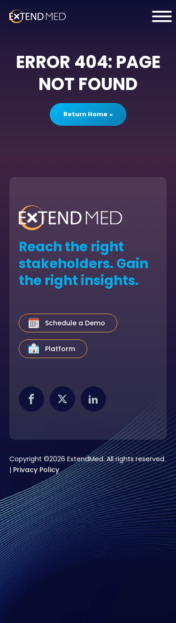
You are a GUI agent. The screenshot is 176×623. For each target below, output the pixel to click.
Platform (60, 348)
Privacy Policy (36, 469)
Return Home (85, 114)
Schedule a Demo (75, 323)
